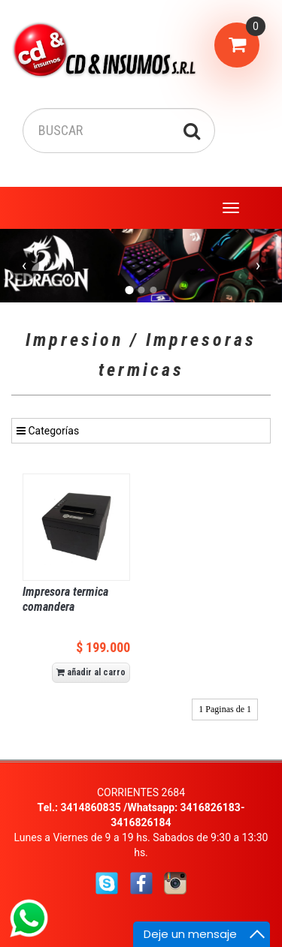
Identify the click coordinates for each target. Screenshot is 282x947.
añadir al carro (91, 672)
